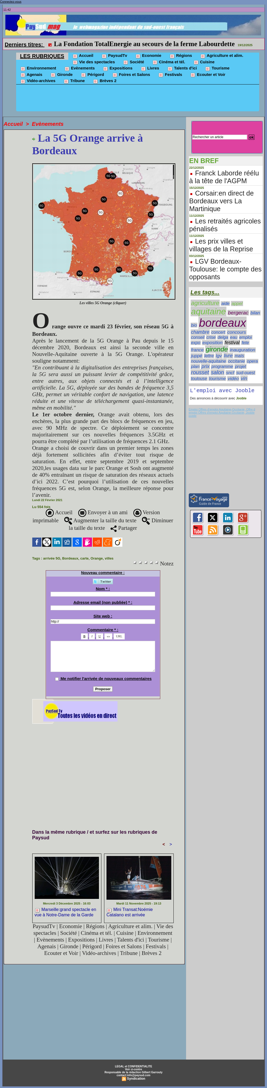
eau (233, 337)
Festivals (170, 75)
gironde (217, 349)
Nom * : (103, 588)
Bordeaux (70, 558)
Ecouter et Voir (207, 75)
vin (244, 378)
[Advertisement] (137, 99)
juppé (196, 355)
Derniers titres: (25, 44)
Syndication (136, 1078)
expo (195, 342)
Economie (148, 55)
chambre (200, 332)
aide (225, 303)
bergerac (238, 312)
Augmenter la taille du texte (100, 520)
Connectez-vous (11, 1)
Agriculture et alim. (221, 55)
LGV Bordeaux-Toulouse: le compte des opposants (225, 269)
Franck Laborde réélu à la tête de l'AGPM (224, 177)
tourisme (217, 378)
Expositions (117, 68)
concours (236, 332)
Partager (124, 528)
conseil (198, 337)
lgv (219, 355)
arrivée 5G (51, 558)
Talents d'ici (182, 68)
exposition (212, 342)
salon (217, 372)
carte (84, 558)
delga (223, 337)
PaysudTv (114, 55)
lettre (209, 356)
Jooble (241, 399)
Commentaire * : (102, 629)
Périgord (92, 75)
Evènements (79, 68)
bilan (255, 312)
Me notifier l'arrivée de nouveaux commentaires (106, 678)
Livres (150, 68)
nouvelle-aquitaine (208, 361)
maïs (239, 356)
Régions (180, 55)
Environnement (38, 68)
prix (205, 366)
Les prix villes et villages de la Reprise (221, 245)
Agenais (31, 75)
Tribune (74, 81)
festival (232, 342)
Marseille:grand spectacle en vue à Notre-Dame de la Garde (65, 912)
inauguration (242, 349)
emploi (245, 337)
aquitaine (208, 311)
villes (109, 558)
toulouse (199, 378)
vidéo (233, 378)
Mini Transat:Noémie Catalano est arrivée (129, 912)
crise (211, 337)
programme (222, 366)
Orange (97, 558)
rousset (200, 372)
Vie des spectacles (93, 62)
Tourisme (217, 68)
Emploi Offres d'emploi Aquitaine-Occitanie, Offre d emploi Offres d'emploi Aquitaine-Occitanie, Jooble (222, 412)
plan (195, 366)
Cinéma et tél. (168, 62)
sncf (230, 372)
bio (194, 325)
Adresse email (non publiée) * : (102, 602)
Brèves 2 (104, 81)
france (197, 349)
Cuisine (204, 62)
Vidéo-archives (38, 81)
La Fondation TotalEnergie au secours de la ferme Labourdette (144, 43)
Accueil (82, 55)
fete (245, 342)
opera (252, 361)
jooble (193, 416)
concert (218, 332)
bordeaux (222, 323)
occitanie (236, 361)
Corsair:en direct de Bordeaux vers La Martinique (221, 200)
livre (228, 355)
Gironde (61, 75)
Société (133, 62)
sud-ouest (245, 372)
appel (237, 303)
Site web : (103, 616)
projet (240, 366)
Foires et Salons (131, 75)
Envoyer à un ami (103, 512)
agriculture (205, 303)
